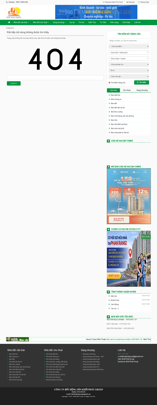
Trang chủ (9, 28)
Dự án (72, 22)
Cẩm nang (114, 22)
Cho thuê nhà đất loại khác (55, 367)
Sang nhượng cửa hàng (54, 380)
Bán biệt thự (115, 95)
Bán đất (114, 103)
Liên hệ (137, 22)
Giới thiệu (126, 22)
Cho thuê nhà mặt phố (53, 369)
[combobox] (129, 52)
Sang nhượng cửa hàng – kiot (93, 356)
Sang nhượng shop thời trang (93, 369)
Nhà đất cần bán (20, 22)
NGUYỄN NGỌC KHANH (115, 320)
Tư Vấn (103, 22)
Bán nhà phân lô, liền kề (120, 133)
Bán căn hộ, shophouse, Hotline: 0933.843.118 (127, 339)
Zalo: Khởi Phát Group (126, 359)
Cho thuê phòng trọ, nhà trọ (55, 374)
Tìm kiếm (141, 82)
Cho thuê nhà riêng (52, 372)
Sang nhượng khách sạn (91, 359)
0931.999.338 (81, 392)
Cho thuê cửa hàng (52, 359)
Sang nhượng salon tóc (91, 367)
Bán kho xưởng (116, 112)
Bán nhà (114, 120)
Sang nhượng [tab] (142, 90)
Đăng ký (131, 2)
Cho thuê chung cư (52, 356)
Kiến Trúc (92, 22)
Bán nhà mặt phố (117, 128)
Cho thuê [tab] (127, 90)
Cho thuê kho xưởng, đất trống (56, 362)
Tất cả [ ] (114, 309)
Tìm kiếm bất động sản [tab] (128, 34)
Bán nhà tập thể (14, 377)
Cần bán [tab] (113, 90)
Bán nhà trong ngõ (15, 380)
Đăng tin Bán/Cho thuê (113, 2)
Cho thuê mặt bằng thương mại (57, 364)
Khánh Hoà (115, 300)
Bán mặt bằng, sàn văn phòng (122, 116)
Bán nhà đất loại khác (119, 124)
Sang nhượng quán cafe (91, 364)
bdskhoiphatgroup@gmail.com (130, 356)
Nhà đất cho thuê (40, 22)
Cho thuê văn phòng (53, 377)
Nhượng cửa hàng (89, 354)
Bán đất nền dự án (118, 108)
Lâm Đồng (115, 304)
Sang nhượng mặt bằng (91, 362)
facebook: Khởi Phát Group (128, 362)
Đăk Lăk (114, 296)
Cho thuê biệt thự (52, 354)
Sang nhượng (58, 22)
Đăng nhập (143, 2)
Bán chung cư (116, 99)
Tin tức (81, 22)
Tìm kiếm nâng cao (118, 83)
